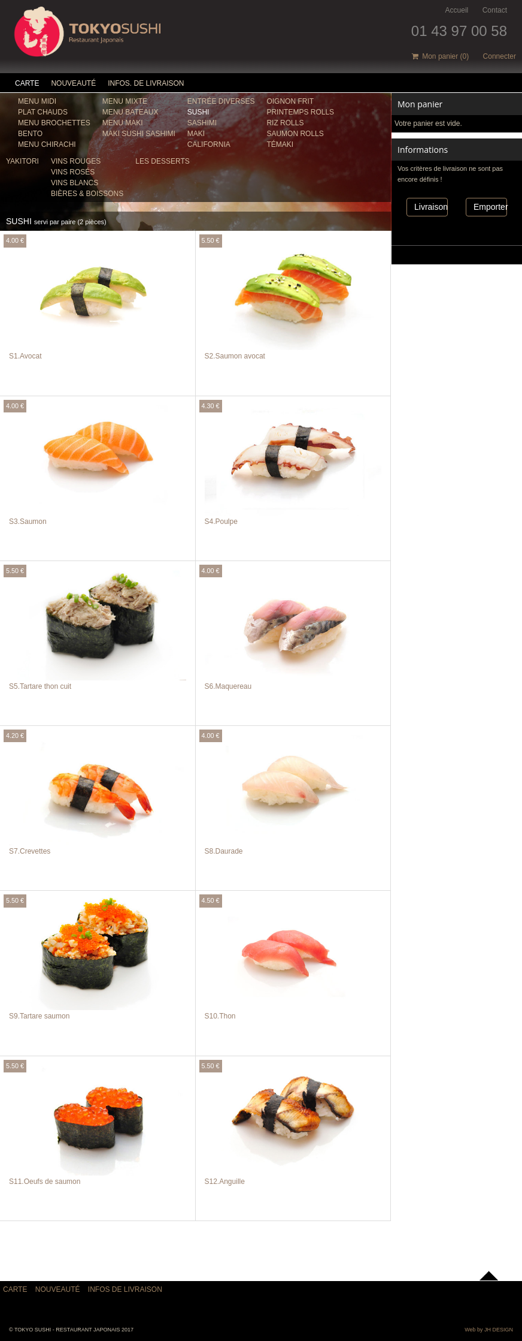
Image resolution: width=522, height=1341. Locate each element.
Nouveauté (73, 83)
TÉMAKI (279, 144)
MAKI (196, 133)
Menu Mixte (124, 101)
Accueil (457, 10)
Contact (494, 10)
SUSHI (198, 112)
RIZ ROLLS (285, 123)
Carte (27, 83)
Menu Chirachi (47, 144)
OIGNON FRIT (290, 101)
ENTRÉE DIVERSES (221, 101)
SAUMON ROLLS (294, 133)
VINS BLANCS (74, 183)
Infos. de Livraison (146, 83)
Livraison (431, 207)
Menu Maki (122, 123)
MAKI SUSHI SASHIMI (138, 133)
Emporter (490, 207)
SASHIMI (202, 123)
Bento (30, 133)
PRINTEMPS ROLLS (300, 112)
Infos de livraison (125, 1289)
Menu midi (37, 101)
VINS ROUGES (76, 161)
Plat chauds (43, 112)
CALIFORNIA (208, 144)
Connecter (499, 56)
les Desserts (162, 161)
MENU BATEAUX (130, 112)
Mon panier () (440, 56)
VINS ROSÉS (73, 172)
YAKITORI (22, 161)
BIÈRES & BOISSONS (87, 193)
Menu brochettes (54, 123)
